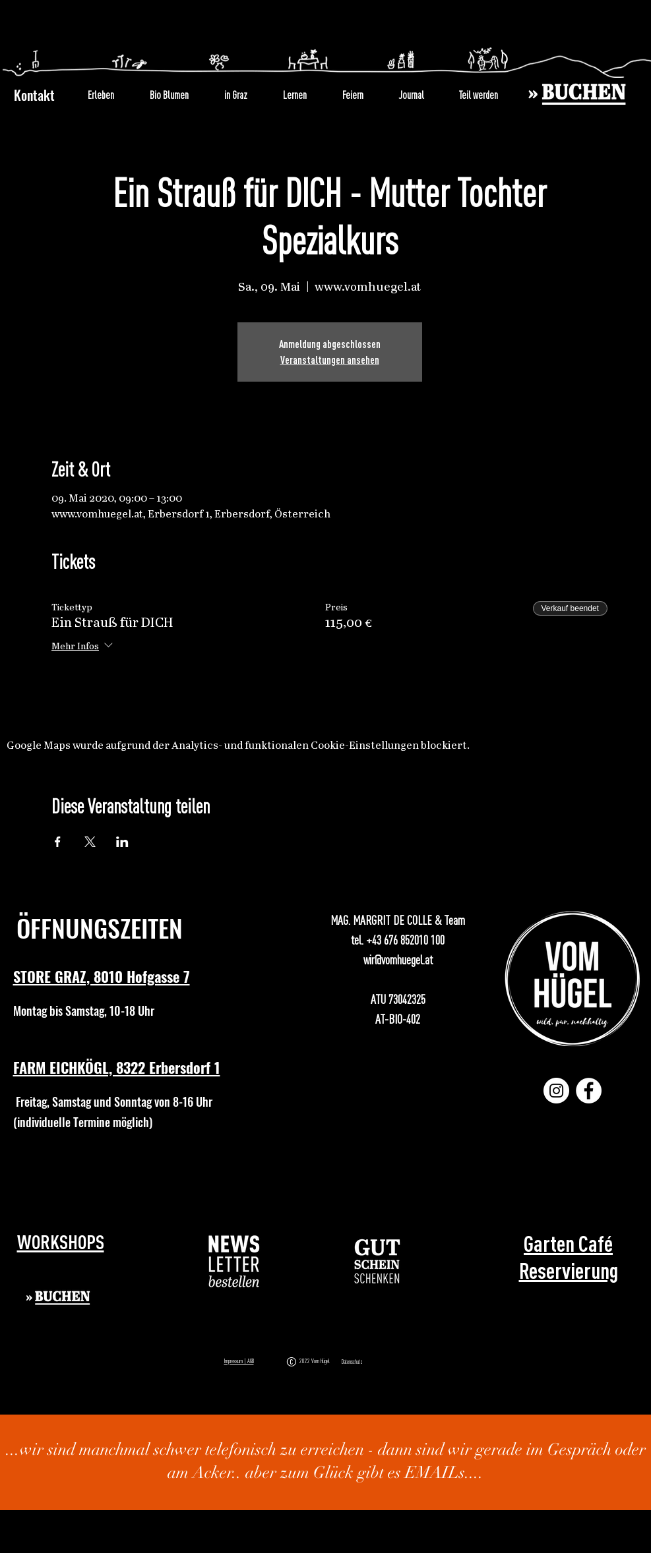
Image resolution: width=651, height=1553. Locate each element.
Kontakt (34, 95)
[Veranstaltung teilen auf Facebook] (57, 841)
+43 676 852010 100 (405, 939)
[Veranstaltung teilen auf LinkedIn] (122, 841)
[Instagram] (556, 1090)
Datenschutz (352, 1362)
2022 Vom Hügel (315, 1360)
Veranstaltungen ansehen (329, 360)
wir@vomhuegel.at (398, 959)
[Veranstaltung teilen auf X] (90, 841)
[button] (234, 1261)
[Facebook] (589, 1090)
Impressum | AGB (239, 1360)
